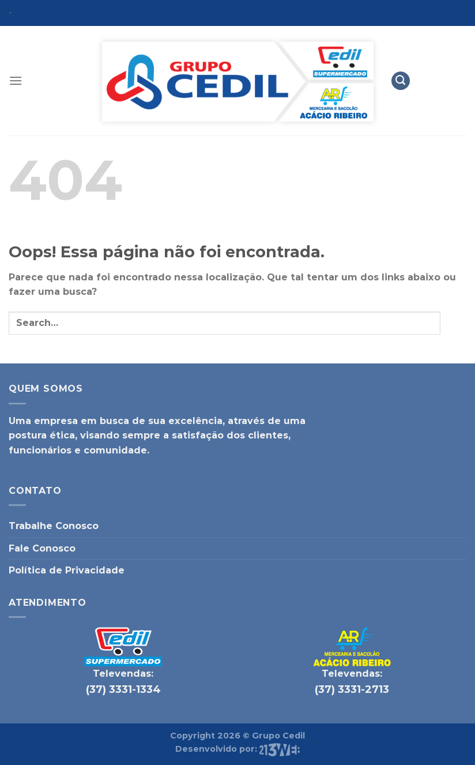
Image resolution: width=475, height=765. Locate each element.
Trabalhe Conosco (54, 525)
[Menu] (15, 80)
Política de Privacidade (67, 570)
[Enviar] (453, 323)
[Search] (400, 81)
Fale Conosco (42, 548)
